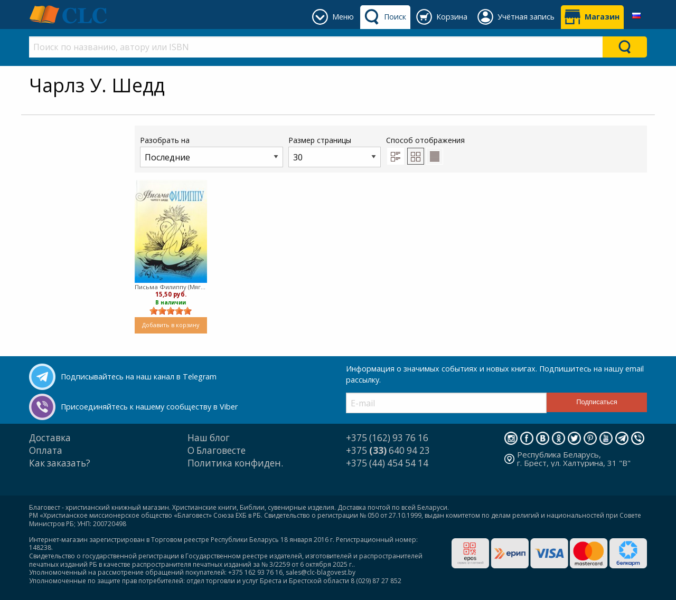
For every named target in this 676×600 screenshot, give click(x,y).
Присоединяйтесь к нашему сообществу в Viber (149, 407)
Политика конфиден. (235, 463)
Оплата (45, 450)
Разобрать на (211, 151)
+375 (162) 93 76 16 (387, 438)
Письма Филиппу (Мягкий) (171, 287)
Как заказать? (59, 463)
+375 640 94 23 (388, 450)
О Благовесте (216, 450)
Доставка (50, 438)
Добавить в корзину (170, 325)
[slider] (170, 311)
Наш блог (208, 438)
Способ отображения (425, 150)
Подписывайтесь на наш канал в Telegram (139, 377)
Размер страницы (334, 151)
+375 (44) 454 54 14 (387, 463)
